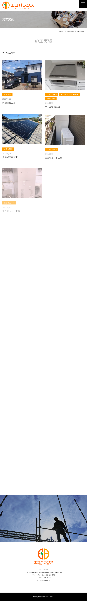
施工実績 (70, 31)
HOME (61, 31)
